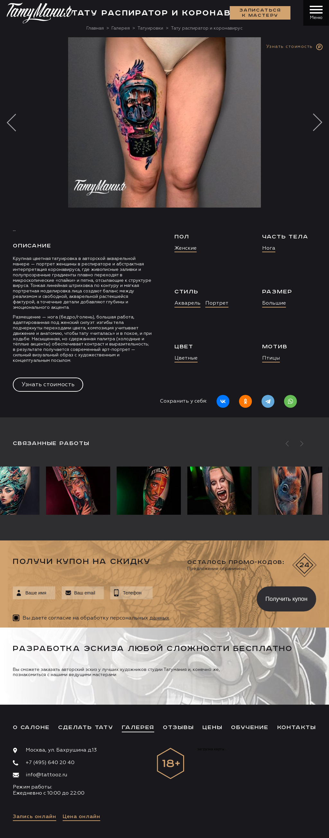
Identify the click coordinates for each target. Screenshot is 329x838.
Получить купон (286, 599)
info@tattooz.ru (46, 775)
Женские (185, 248)
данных (159, 618)
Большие (274, 303)
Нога (268, 248)
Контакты (296, 727)
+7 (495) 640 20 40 (50, 762)
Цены (212, 727)
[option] (164, 227)
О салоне (31, 727)
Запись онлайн (34, 816)
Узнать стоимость (48, 385)
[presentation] (200, 597)
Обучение (249, 727)
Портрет (216, 303)
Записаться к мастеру (260, 13)
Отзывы (178, 727)
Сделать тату (85, 727)
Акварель (187, 303)
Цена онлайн (81, 816)
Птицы (271, 358)
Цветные (186, 358)
